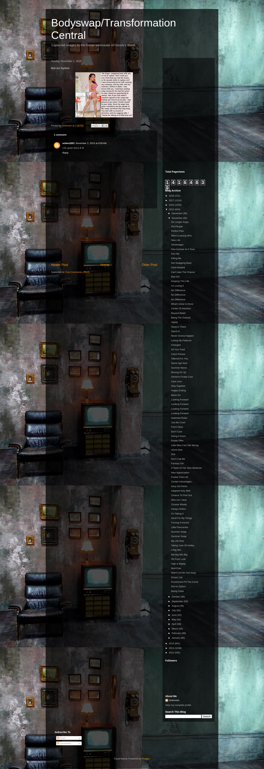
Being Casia (177, 591)
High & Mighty (178, 563)
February (177, 633)
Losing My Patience (181, 340)
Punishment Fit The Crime (184, 582)
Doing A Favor (178, 436)
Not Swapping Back (181, 263)
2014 (172, 643)
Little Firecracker (179, 527)
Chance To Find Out (181, 495)
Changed (176, 345)
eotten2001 (68, 143)
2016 (172, 205)
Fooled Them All (179, 477)
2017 (172, 200)
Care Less (176, 381)
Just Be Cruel (178, 422)
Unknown (174, 700)
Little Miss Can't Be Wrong (185, 445)
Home (105, 265)
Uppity (174, 322)
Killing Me (176, 258)
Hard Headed (178, 267)
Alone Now (176, 449)
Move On (176, 395)
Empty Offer (177, 440)
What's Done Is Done (182, 304)
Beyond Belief (178, 313)
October (176, 596)
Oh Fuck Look (178, 559)
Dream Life (177, 577)
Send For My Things (181, 518)
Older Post (149, 265)
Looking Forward (179, 399)
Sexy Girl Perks (179, 486)
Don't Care (176, 431)
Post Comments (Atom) (77, 272)
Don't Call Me (178, 459)
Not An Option (178, 586)
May (174, 619)
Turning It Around (180, 522)
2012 (172, 652)
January (176, 637)
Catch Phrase (178, 354)
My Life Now (177, 541)
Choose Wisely (179, 504)
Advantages (177, 244)
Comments (64, 743)
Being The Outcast (180, 317)
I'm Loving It (177, 285)
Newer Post (59, 265)
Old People (177, 226)
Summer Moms (179, 367)
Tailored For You (179, 358)
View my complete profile (178, 705)
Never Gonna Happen (182, 335)
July (174, 610)
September (178, 601)
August (176, 605)
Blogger (146, 758)
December (177, 213)
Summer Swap (178, 531)
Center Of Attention (181, 308)
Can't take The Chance (183, 272)
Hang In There (178, 326)
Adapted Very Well (180, 490)
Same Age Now (179, 363)
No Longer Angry (180, 222)
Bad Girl (175, 276)
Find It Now (177, 427)
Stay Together (178, 386)
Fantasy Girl (177, 463)
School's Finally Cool (182, 376)
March (175, 628)
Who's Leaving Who (181, 235)
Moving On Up (178, 372)
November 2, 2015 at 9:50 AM (91, 143)
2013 (172, 648)
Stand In (175, 331)
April (174, 624)
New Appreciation (180, 472)
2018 (172, 195)
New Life (175, 240)
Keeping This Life (180, 281)
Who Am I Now (178, 500)
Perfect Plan (177, 231)
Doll (173, 454)
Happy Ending (178, 390)
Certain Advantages (181, 481)
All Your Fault (178, 349)
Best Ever (176, 568)
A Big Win (176, 550)
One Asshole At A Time (183, 249)
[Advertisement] (104, 235)
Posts (61, 738)
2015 (172, 209)
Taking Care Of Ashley (182, 545)
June (174, 615)
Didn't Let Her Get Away (183, 572)
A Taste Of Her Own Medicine (186, 468)
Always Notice (178, 509)
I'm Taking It (177, 513)
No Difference (178, 290)
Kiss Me (175, 253)
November (177, 218)
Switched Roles (179, 418)
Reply (65, 152)
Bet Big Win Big (179, 554)
